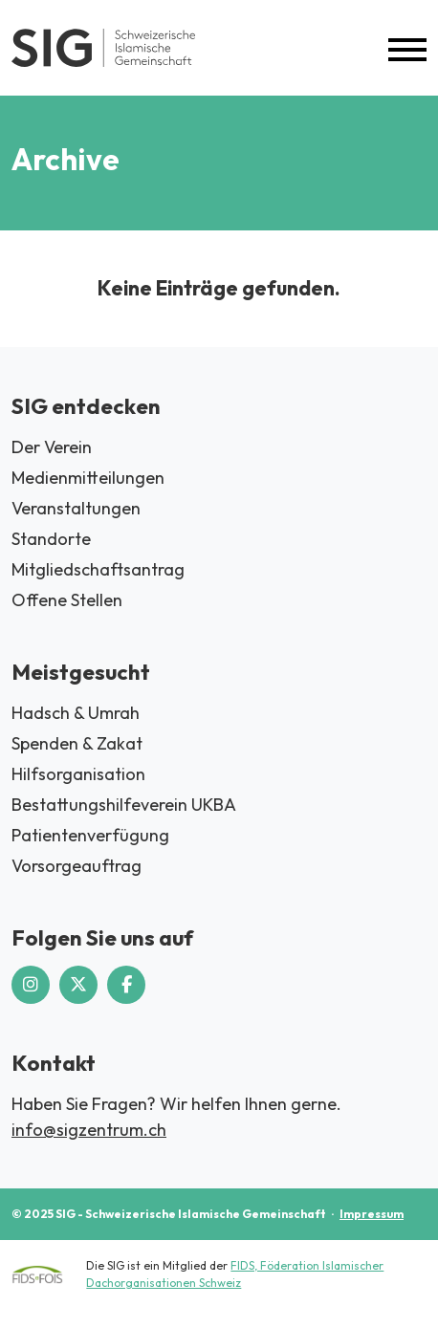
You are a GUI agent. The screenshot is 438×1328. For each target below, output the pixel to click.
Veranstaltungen (76, 508)
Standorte (51, 539)
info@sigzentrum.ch (88, 1130)
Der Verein (51, 447)
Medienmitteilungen (87, 478)
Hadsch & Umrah (75, 713)
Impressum (371, 1214)
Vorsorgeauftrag (76, 866)
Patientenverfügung (90, 835)
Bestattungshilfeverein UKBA (123, 805)
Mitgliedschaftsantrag (98, 569)
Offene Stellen (66, 600)
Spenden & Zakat (76, 743)
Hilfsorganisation (78, 774)
